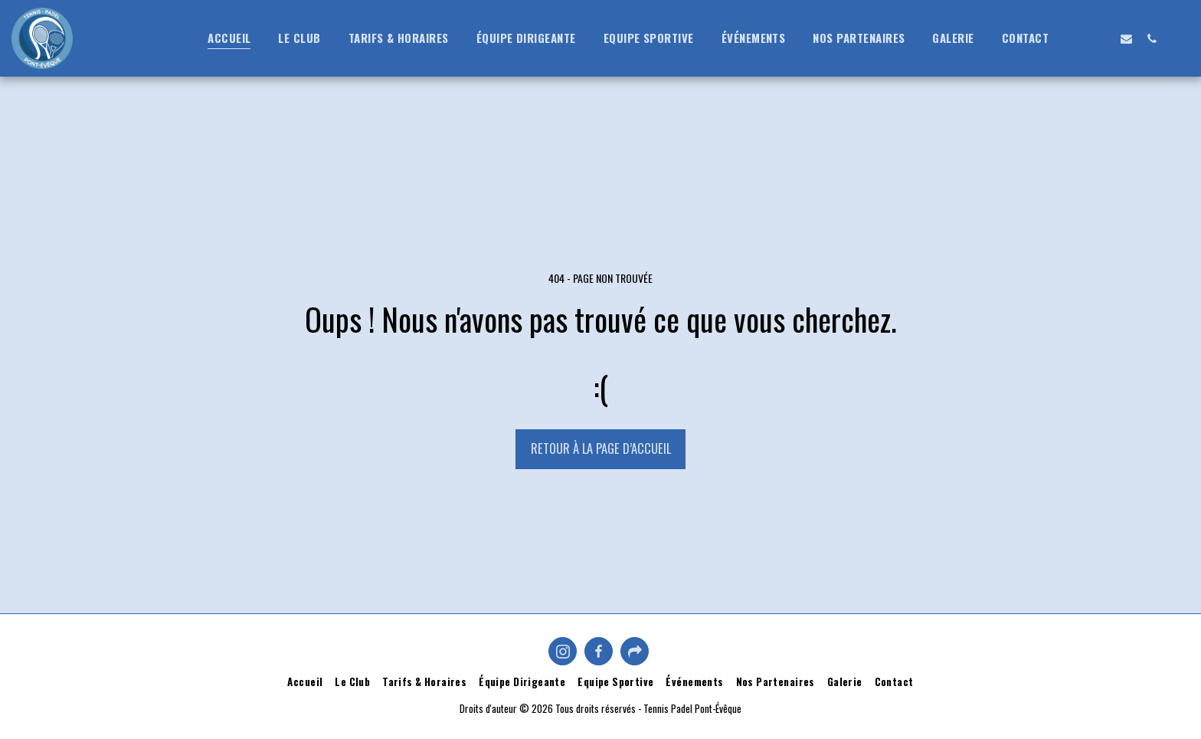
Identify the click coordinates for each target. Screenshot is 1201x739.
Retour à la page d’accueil (601, 448)
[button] (1076, 38)
